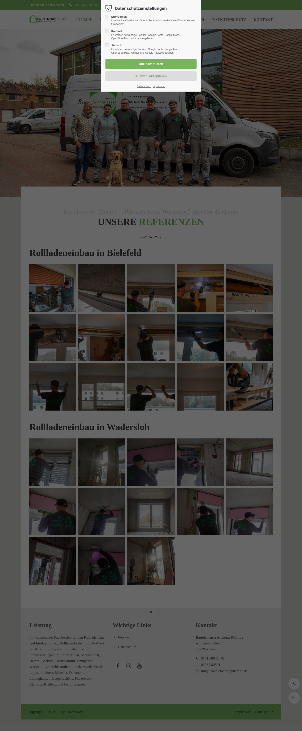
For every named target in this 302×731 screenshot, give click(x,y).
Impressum (159, 86)
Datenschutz (144, 86)
